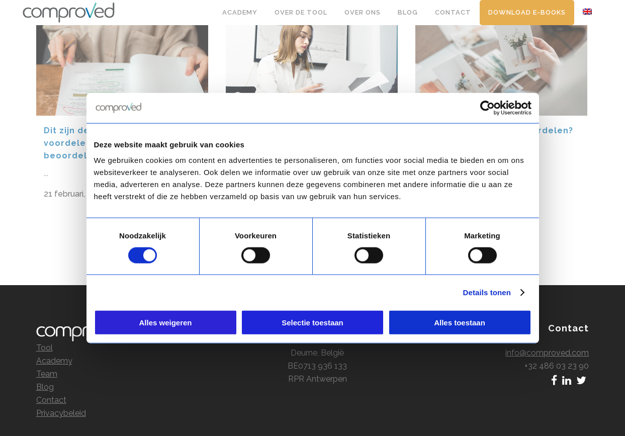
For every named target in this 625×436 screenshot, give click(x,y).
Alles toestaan (459, 322)
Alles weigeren (165, 322)
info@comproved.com (547, 342)
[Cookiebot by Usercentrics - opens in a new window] (487, 107)
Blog (45, 377)
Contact (51, 390)
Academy (54, 351)
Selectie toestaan (312, 322)
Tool (44, 337)
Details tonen (487, 292)
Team (46, 364)
